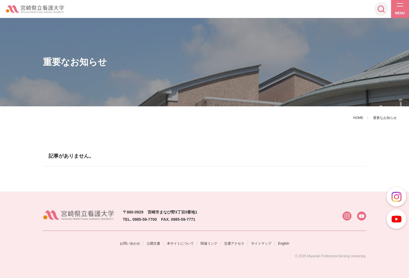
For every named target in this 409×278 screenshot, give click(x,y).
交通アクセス (234, 243)
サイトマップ (261, 243)
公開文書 (153, 243)
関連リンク (209, 243)
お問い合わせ (130, 243)
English (283, 243)
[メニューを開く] (400, 9)
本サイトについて (180, 243)
